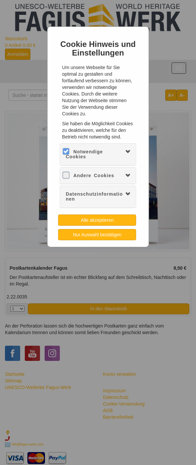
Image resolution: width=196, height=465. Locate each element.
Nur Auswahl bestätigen (97, 234)
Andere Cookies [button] (93, 175)
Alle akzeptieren (97, 220)
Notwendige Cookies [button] (84, 154)
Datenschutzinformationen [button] (94, 196)
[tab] (98, 154)
